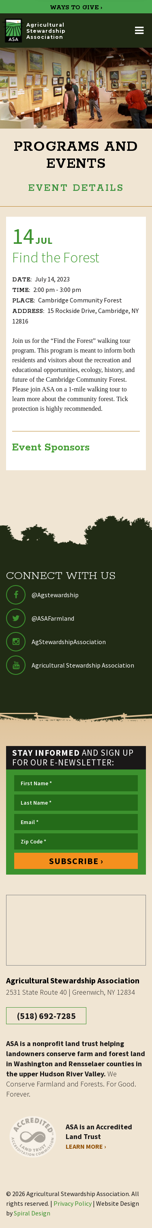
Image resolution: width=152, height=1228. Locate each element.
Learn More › (86, 1146)
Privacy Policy (73, 1203)
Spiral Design (32, 1213)
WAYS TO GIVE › (76, 7)
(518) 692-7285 (46, 1015)
